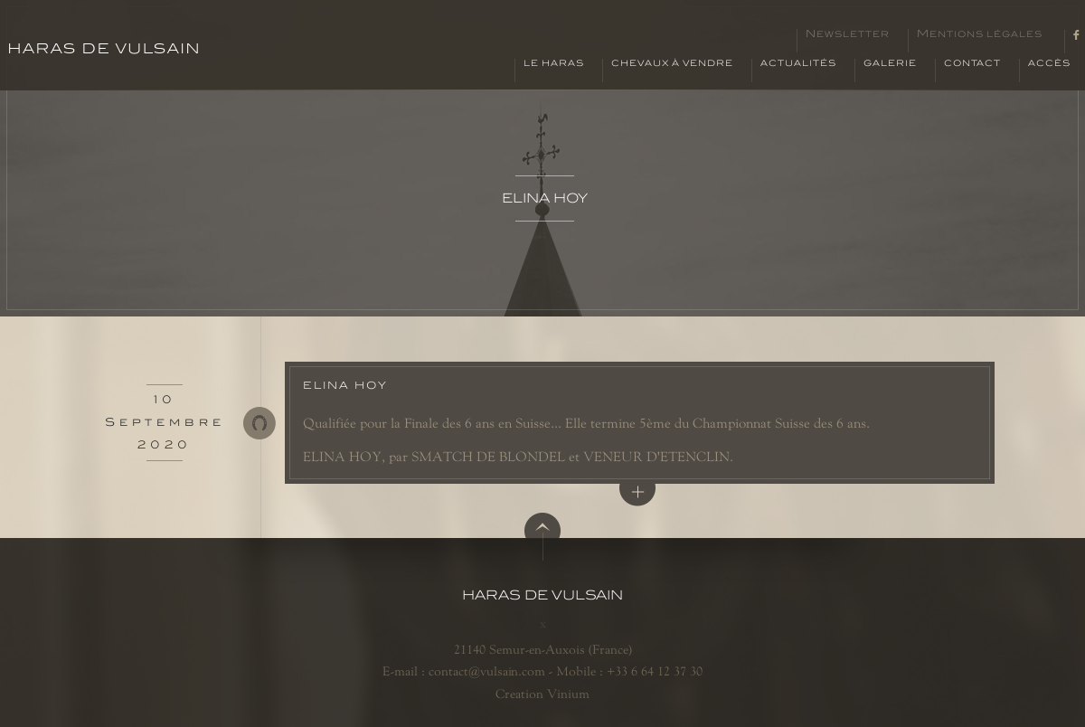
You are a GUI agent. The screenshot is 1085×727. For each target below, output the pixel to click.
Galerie (890, 63)
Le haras (554, 63)
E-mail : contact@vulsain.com (463, 671)
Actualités (798, 63)
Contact (972, 63)
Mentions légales (980, 34)
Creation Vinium (542, 693)
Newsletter (848, 34)
